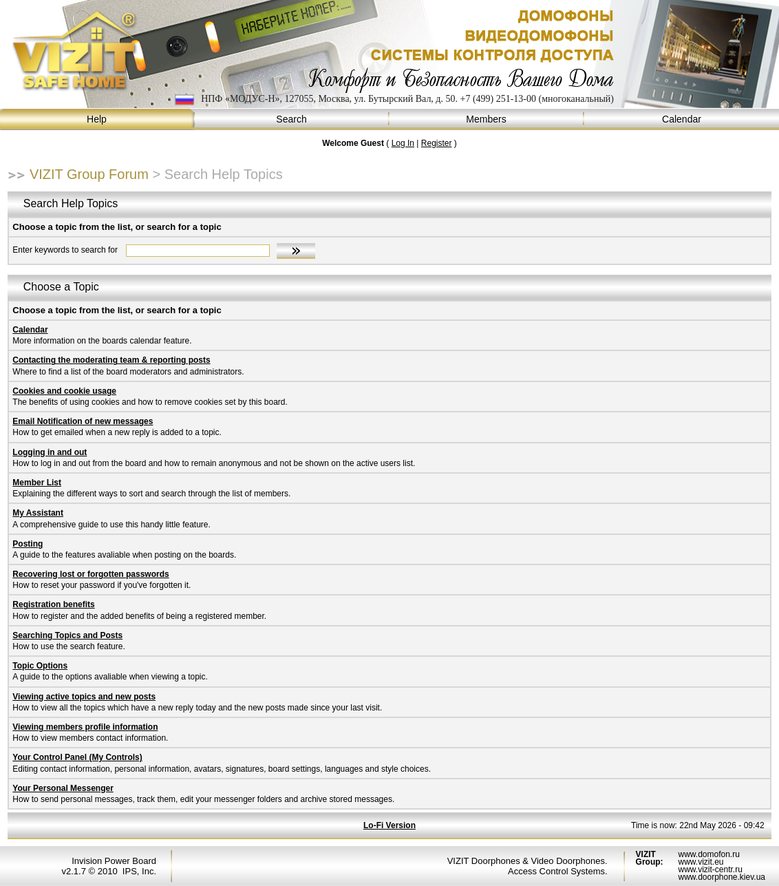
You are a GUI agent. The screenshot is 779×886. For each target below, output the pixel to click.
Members (487, 119)
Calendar (681, 119)
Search (292, 119)
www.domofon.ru (708, 854)
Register (436, 143)
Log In (403, 143)
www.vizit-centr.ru (710, 869)
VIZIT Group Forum (89, 174)
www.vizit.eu (700, 862)
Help (97, 119)
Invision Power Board (114, 861)
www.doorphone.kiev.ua (721, 877)
